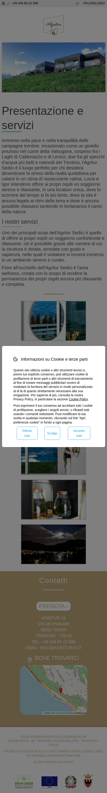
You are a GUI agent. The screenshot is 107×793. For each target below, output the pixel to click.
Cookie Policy (78, 399)
